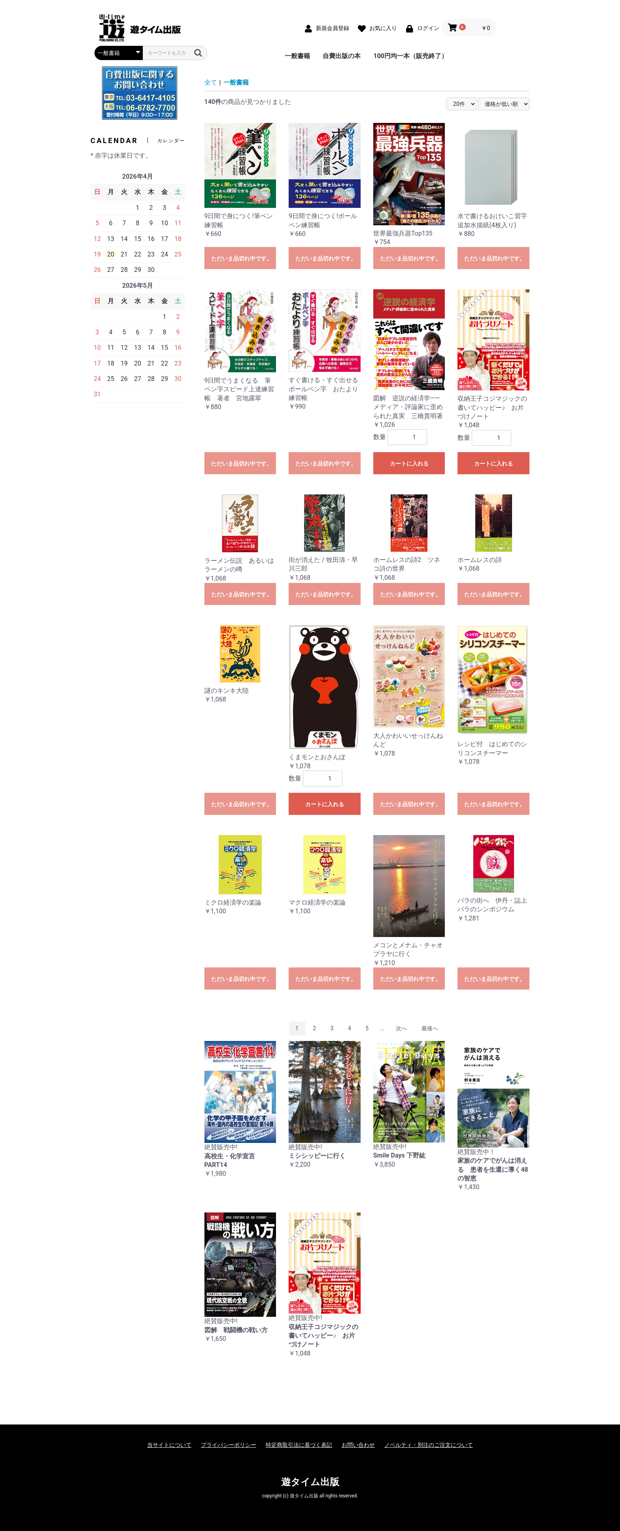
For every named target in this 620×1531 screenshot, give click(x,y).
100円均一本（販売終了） (410, 56)
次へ (401, 1028)
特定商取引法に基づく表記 (299, 1445)
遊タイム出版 (310, 1482)
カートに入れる (409, 463)
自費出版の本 (342, 56)
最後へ (430, 1028)
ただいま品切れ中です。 (241, 258)
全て (210, 82)
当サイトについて (169, 1445)
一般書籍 (297, 56)
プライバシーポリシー (228, 1445)
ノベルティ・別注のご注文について (428, 1445)
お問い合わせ (358, 1445)
